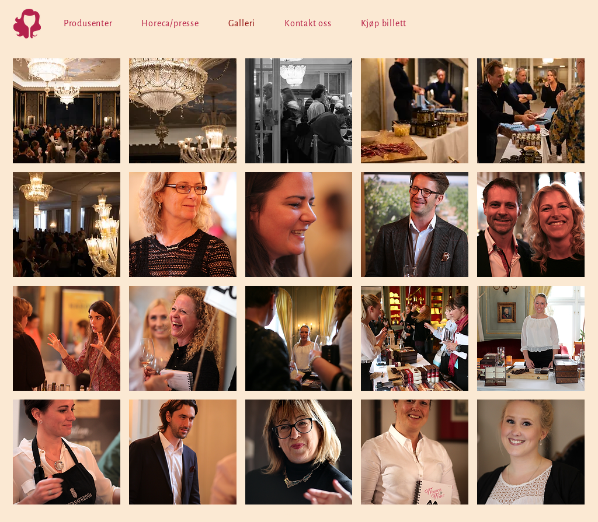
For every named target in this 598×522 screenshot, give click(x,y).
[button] (66, 110)
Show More (298, 513)
